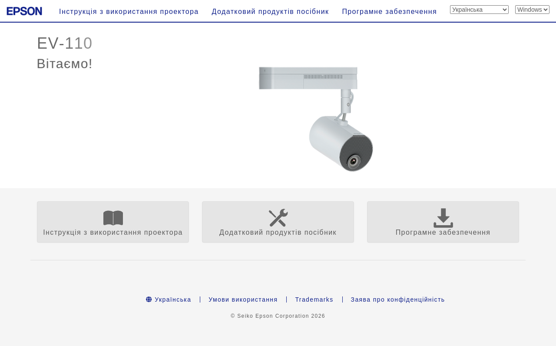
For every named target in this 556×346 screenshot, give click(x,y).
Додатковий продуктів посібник (270, 11)
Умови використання (243, 299)
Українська (169, 299)
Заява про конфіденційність (398, 299)
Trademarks (314, 299)
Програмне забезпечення (389, 11)
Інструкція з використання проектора (129, 11)
